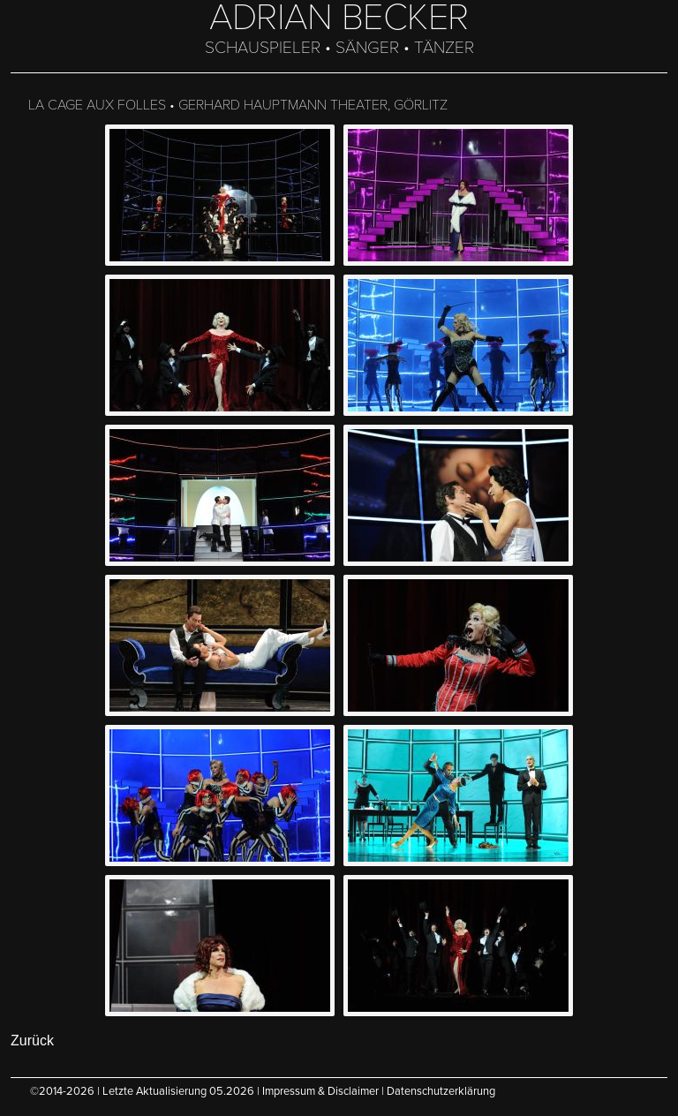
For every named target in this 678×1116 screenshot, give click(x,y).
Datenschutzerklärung (441, 1091)
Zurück (32, 1040)
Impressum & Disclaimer (320, 1091)
